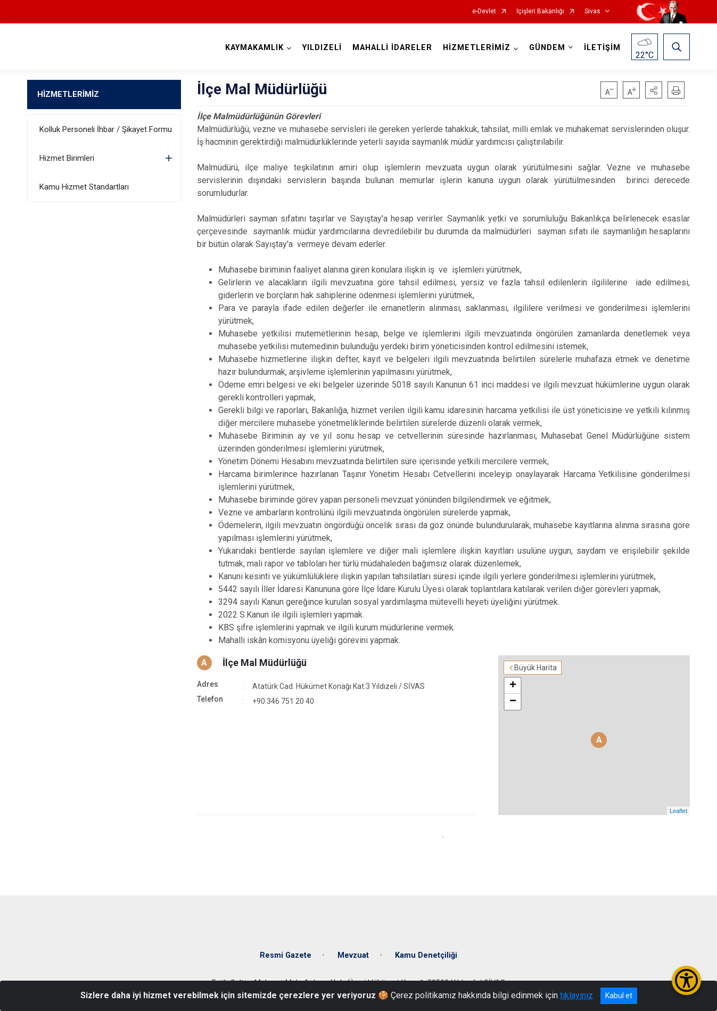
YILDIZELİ (322, 47)
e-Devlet (484, 11)
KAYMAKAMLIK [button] (254, 47)
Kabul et (618, 995)
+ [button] (512, 686)
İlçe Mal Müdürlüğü (264, 662)
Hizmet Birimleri (66, 158)
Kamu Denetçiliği (426, 955)
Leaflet (678, 811)
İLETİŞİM (602, 47)
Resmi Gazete (285, 955)
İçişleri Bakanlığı (540, 11)
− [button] (512, 702)
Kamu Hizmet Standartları (84, 187)
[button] (653, 89)
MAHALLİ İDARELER (392, 47)
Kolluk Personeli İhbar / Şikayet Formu (105, 129)
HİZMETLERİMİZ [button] (476, 47)
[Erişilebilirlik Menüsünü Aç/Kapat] (686, 980)
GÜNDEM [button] (547, 47)
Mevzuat (353, 955)
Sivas (592, 11)
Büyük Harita (535, 667)
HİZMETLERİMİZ (68, 94)
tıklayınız (576, 995)
